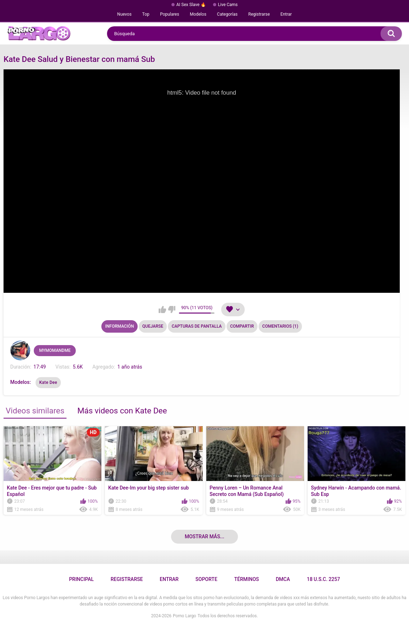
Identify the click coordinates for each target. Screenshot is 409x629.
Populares (169, 14)
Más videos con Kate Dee (122, 410)
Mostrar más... (204, 536)
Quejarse (152, 326)
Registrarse (259, 14)
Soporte (206, 579)
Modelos (198, 14)
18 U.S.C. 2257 (323, 579)
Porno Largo (184, 615)
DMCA (283, 579)
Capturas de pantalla (197, 326)
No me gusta (171, 309)
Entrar (286, 14)
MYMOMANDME (55, 350)
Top (145, 14)
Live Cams (228, 4)
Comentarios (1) (280, 326)
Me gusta (162, 309)
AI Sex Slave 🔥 (191, 4)
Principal (81, 579)
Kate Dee (48, 382)
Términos (246, 579)
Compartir (242, 326)
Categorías (227, 14)
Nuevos (124, 14)
